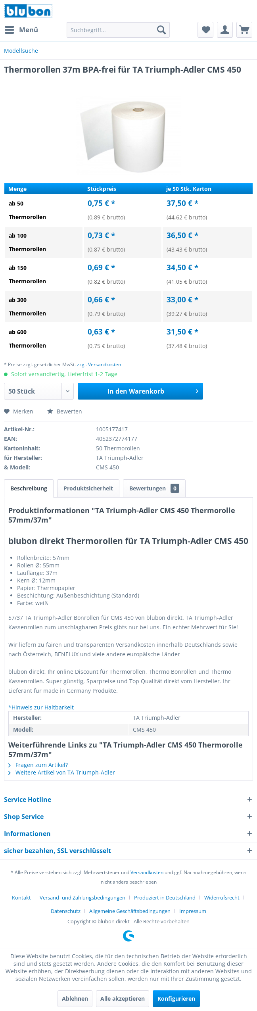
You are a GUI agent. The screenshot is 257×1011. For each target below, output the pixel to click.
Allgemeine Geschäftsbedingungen (130, 911)
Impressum (192, 911)
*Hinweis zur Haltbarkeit (41, 707)
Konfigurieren (176, 998)
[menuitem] (21, 30)
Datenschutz (66, 911)
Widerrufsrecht (222, 897)
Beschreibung (28, 488)
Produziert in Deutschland (165, 897)
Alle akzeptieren (122, 998)
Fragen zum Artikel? (38, 765)
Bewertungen (154, 488)
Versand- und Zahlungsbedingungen (82, 897)
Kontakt (21, 897)
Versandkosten (146, 872)
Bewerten (64, 411)
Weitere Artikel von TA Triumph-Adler (61, 772)
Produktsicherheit (88, 488)
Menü (21, 28)
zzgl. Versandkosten (99, 364)
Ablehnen (75, 998)
